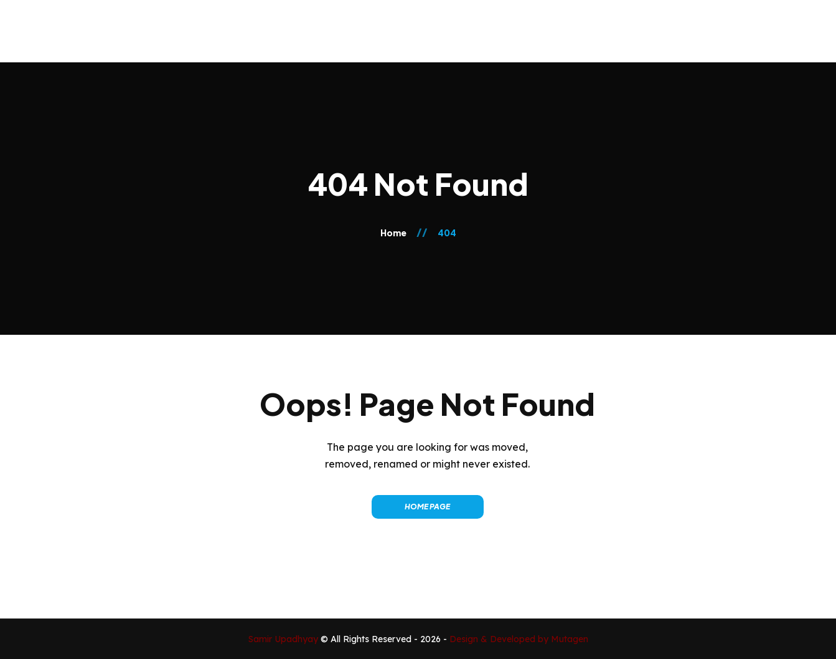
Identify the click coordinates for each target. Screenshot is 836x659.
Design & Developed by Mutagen (518, 639)
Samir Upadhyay (284, 639)
